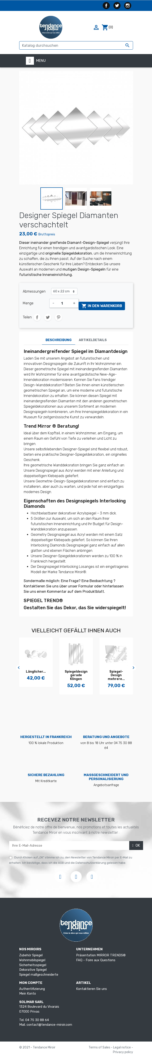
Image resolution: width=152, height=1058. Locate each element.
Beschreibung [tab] (59, 340)
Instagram (127, 5)
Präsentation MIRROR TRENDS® (101, 955)
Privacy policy (123, 1052)
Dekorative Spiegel (33, 970)
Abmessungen (34, 291)
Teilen (37, 317)
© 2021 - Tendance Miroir (37, 1047)
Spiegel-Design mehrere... (76, 675)
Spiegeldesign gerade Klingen (36, 675)
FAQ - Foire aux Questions (95, 960)
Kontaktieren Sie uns (91, 989)
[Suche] (76, 45)
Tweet (47, 317)
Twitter (117, 5)
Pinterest (58, 317)
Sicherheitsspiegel (32, 965)
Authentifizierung (32, 989)
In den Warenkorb (101, 306)
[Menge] (63, 303)
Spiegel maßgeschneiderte (38, 975)
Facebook (106, 5)
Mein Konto (27, 993)
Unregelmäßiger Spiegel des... (116, 675)
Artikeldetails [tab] (93, 340)
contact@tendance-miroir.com (49, 1025)
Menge (28, 303)
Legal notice (122, 1047)
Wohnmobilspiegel (32, 960)
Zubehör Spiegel (31, 955)
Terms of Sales (100, 1047)
